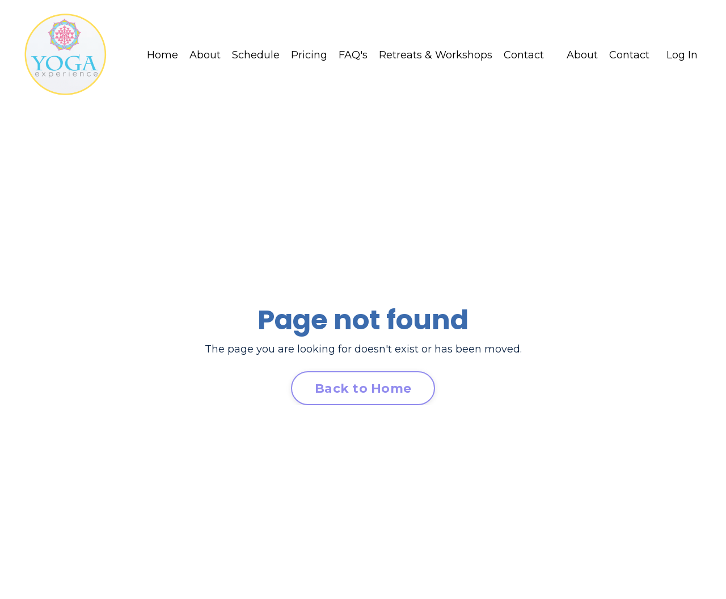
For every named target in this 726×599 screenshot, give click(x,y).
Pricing (309, 55)
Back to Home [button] (363, 388)
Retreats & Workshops (435, 55)
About (205, 55)
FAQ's (353, 55)
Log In (682, 55)
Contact (524, 55)
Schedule (256, 55)
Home (162, 55)
